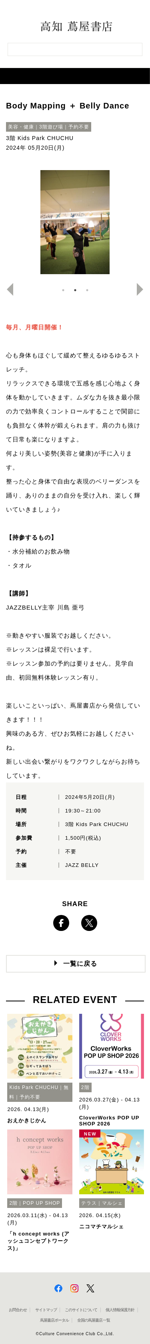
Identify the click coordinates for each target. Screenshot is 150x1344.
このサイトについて (81, 1310)
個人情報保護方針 (120, 1310)
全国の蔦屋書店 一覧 (93, 1320)
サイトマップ (46, 1310)
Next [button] (143, 289)
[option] (75, 222)
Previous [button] (6, 289)
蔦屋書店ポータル (54, 1320)
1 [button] (63, 290)
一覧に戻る (80, 963)
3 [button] (87, 290)
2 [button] (75, 290)
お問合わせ (18, 1310)
